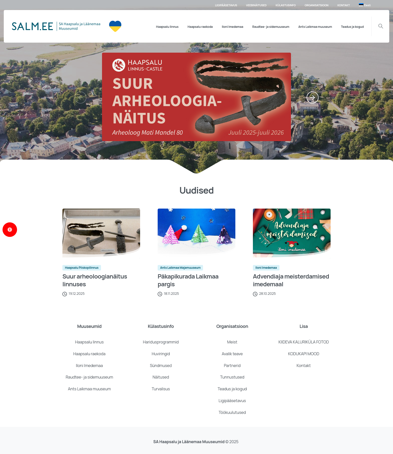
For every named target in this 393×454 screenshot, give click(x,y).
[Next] (313, 98)
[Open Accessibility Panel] (10, 229)
